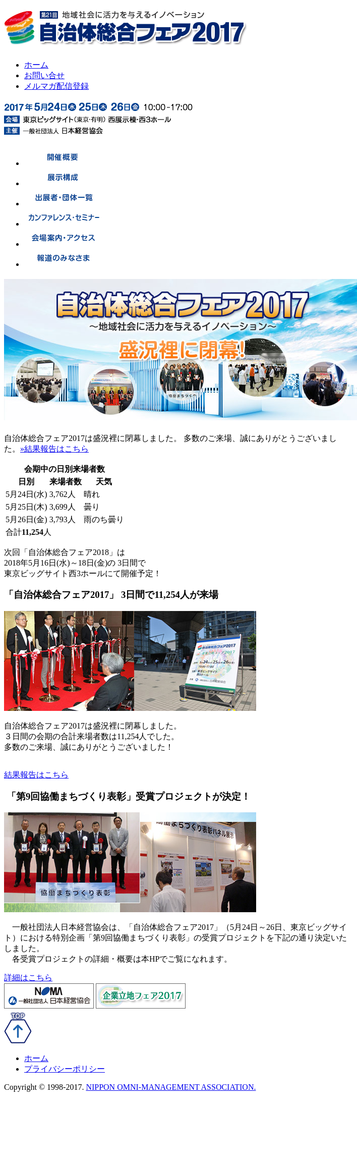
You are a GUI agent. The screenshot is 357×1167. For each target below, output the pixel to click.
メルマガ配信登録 (56, 86)
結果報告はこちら (36, 774)
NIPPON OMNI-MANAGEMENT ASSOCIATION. (171, 1087)
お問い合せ (44, 75)
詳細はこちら (28, 977)
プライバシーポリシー (64, 1069)
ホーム (36, 65)
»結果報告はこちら (54, 448)
